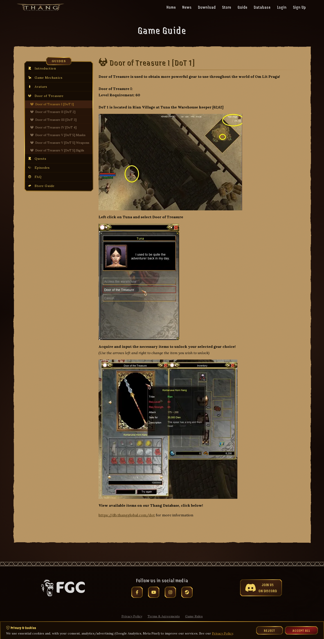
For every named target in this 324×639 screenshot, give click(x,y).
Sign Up (299, 7)
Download (207, 7)
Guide (243, 7)
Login (282, 7)
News (187, 7)
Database (262, 7)
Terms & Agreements (164, 616)
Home (171, 7)
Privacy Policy (132, 616)
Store (226, 7)
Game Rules (194, 616)
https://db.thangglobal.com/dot (127, 515)
